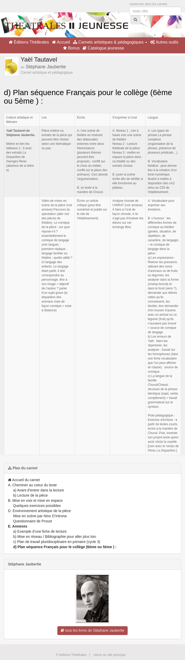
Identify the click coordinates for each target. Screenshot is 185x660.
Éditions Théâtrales (29, 42)
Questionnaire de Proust (32, 521)
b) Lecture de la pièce (30, 495)
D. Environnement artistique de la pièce (39, 511)
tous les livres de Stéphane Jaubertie (92, 630)
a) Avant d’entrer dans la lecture (38, 490)
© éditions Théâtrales (71, 655)
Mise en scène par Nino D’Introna (40, 516)
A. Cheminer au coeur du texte (32, 485)
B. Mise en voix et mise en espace (35, 500)
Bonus (71, 48)
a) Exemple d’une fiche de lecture (40, 531)
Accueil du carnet (24, 480)
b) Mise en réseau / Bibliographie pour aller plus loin (54, 536)
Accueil (61, 42)
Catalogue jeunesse (103, 48)
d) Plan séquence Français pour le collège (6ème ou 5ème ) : (64, 547)
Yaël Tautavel (39, 59)
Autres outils (164, 42)
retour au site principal (109, 655)
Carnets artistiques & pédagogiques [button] (110, 42)
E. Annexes (17, 526)
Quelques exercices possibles (37, 506)
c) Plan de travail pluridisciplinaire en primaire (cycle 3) (56, 542)
